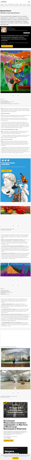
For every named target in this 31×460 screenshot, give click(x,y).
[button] (17, 95)
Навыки (21, 4)
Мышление (16, 4)
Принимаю (15, 458)
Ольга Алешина (11, 28)
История (2, 4)
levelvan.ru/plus (8, 43)
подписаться (7, 170)
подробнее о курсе (8, 440)
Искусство (28, 4)
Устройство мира (11, 4)
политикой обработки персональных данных (19, 456)
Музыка (24, 4)
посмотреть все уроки (7, 46)
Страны (6, 4)
